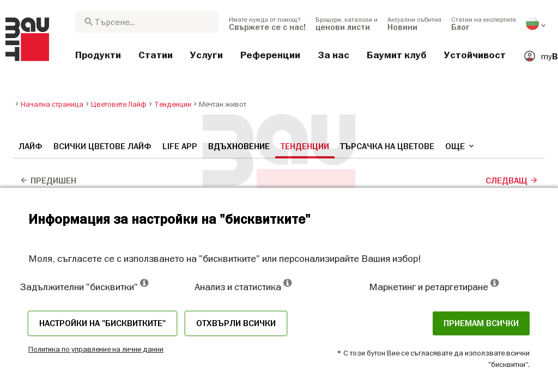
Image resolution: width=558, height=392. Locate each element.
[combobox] (147, 22)
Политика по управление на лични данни (95, 349)
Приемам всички (481, 323)
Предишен (48, 180)
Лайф (31, 146)
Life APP (179, 146)
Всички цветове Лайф (102, 146)
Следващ (512, 180)
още (460, 146)
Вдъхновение (239, 146)
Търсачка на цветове (387, 146)
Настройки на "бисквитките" (102, 323)
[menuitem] (267, 23)
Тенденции (305, 146)
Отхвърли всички (236, 323)
